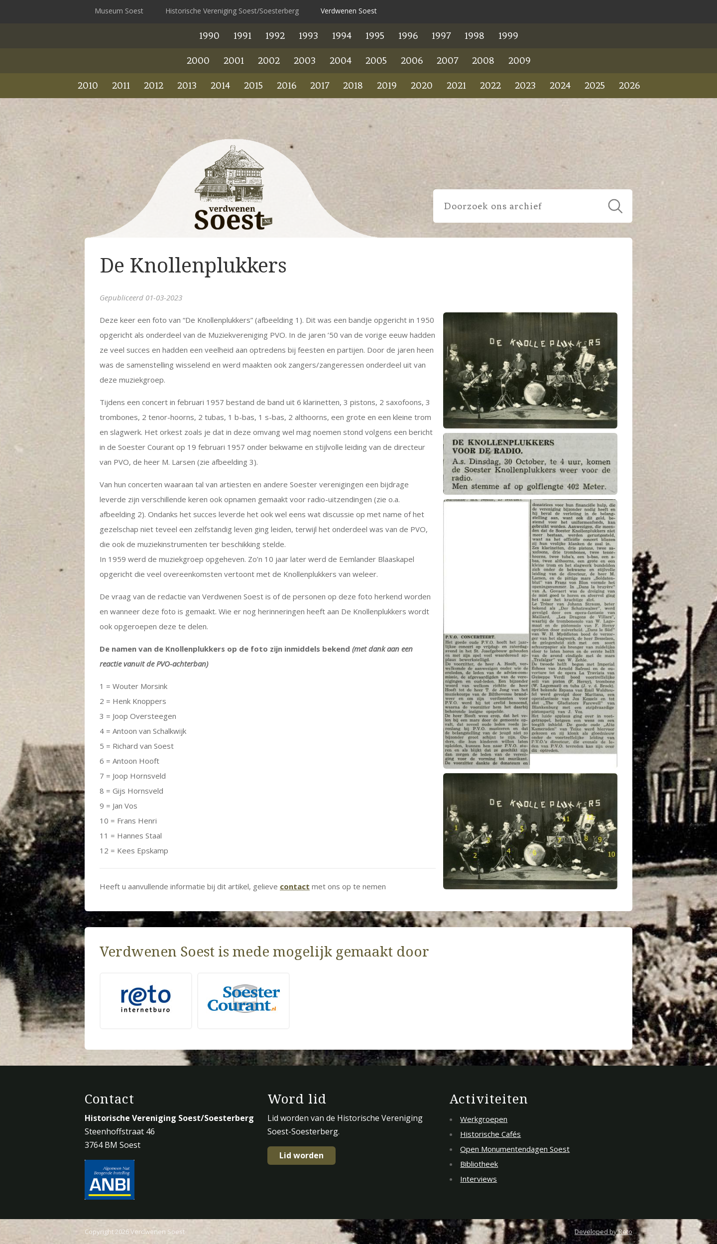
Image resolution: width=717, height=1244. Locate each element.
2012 (153, 85)
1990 (209, 35)
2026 (629, 85)
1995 (374, 35)
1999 (508, 35)
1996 (408, 35)
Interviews (478, 1179)
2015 (253, 85)
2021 (456, 85)
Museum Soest (119, 10)
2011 (121, 85)
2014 (220, 85)
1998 (474, 35)
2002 (269, 60)
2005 (376, 60)
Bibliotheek (479, 1164)
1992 (275, 35)
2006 (412, 60)
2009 (519, 60)
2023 (525, 85)
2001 (234, 60)
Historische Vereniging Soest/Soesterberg (232, 10)
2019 (387, 85)
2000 (198, 60)
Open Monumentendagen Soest (515, 1149)
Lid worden (301, 1155)
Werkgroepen (483, 1119)
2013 (187, 85)
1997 (441, 35)
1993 (308, 35)
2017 (319, 85)
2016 (286, 85)
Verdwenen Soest (349, 10)
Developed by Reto (603, 1231)
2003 (305, 60)
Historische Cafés (490, 1134)
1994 (342, 35)
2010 (88, 85)
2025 (595, 85)
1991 (242, 35)
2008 (483, 60)
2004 (341, 60)
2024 (560, 85)
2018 (353, 85)
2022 (490, 85)
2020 (422, 85)
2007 (447, 60)
